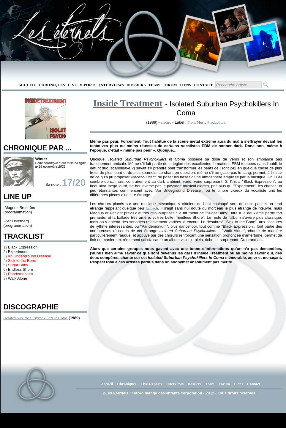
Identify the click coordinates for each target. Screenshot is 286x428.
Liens (185, 85)
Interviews (111, 85)
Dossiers (136, 85)
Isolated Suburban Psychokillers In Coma (36, 318)
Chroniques (52, 85)
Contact (203, 85)
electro (166, 122)
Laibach (152, 208)
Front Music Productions (206, 122)
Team (154, 85)
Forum (169, 85)
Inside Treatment (127, 103)
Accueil (27, 85)
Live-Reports (82, 85)
